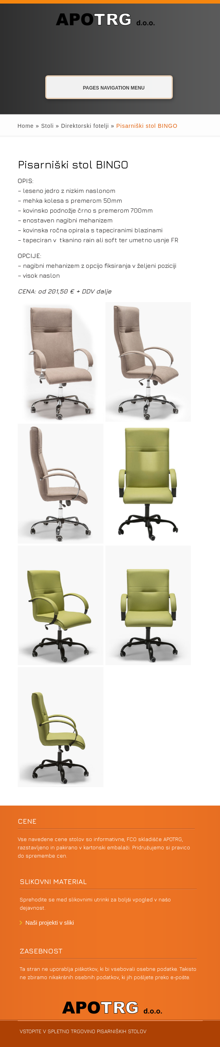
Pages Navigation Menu (107, 87)
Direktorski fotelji (85, 126)
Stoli (47, 126)
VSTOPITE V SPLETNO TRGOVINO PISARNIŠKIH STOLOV (83, 1031)
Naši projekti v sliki (50, 922)
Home (26, 126)
